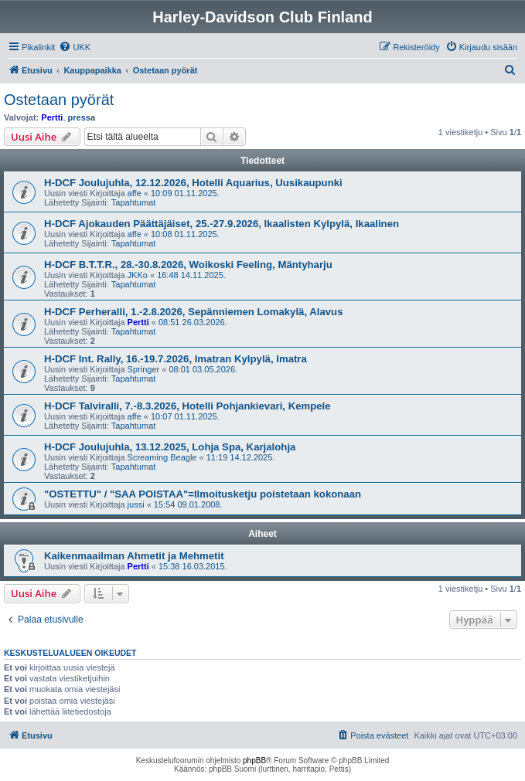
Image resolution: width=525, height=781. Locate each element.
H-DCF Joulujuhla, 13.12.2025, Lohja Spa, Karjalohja (169, 447)
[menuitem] (74, 47)
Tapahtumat (133, 202)
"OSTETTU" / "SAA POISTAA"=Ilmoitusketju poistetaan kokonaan (202, 494)
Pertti (52, 117)
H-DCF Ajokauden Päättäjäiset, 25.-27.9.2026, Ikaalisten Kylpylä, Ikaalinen (221, 223)
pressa (81, 117)
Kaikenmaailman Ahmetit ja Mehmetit (134, 556)
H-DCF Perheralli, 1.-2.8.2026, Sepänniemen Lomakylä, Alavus (193, 311)
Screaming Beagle (162, 457)
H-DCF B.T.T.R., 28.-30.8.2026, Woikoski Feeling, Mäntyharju (188, 264)
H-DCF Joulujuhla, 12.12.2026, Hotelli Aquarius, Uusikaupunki (193, 182)
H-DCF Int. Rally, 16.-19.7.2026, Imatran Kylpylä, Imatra (175, 359)
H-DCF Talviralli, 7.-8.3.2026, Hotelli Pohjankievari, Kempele (187, 406)
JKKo (138, 275)
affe (134, 193)
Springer (144, 369)
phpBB (254, 760)
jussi (136, 504)
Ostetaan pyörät (59, 99)
